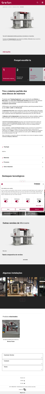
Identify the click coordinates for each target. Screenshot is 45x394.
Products (10, 6)
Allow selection (22, 209)
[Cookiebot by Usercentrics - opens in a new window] (36, 184)
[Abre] (42, 2)
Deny (8, 209)
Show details (38, 205)
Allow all (37, 209)
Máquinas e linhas (15, 6)
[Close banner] (43, 184)
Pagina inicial (5, 6)
